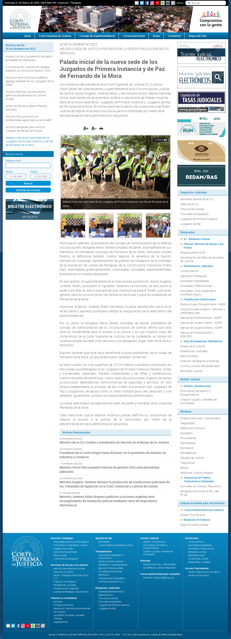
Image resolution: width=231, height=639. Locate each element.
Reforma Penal (189, 356)
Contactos (174, 36)
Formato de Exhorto (63, 605)
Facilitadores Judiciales (64, 585)
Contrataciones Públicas (110, 571)
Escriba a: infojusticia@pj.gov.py (158, 577)
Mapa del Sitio (198, 36)
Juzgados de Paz (190, 224)
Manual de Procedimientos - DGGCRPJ (197, 334)
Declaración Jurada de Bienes (112, 564)
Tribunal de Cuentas (192, 209)
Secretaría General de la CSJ (197, 199)
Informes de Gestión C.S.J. (111, 581)
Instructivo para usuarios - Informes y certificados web (202, 311)
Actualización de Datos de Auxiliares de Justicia (202, 259)
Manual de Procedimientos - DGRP (200, 318)
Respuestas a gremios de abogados (71, 541)
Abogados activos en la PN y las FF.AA (199, 492)
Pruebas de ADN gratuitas (66, 588)
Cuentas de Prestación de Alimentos (71, 591)
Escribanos (187, 448)
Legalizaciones (60, 622)
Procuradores (188, 438)
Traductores (187, 463)
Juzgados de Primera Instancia (198, 219)
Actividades (104, 541)
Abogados (186, 433)
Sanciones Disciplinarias (65, 552)
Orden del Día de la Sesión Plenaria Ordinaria (26, 107)
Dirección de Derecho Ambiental (199, 361)
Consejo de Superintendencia (97, 36)
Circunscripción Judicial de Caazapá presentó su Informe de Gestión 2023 (28, 68)
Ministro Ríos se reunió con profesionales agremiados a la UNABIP (29, 118)
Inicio (180, 3)
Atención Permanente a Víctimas (69, 568)
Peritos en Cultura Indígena (196, 472)
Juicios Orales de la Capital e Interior (115, 545)
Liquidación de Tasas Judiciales (68, 615)
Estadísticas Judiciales (194, 351)
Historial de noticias (28, 190)
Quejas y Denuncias (63, 548)
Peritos (184, 467)
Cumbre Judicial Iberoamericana (199, 366)
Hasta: (34, 171)
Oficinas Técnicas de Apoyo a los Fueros (204, 245)
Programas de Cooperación (111, 578)
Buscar (28, 183)
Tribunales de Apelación (194, 214)
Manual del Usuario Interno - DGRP (201, 322)
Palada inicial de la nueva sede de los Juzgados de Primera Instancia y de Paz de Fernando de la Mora (29, 141)
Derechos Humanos (63, 572)
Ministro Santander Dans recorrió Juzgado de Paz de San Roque (25, 128)
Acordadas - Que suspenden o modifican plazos (198, 292)
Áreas (156, 36)
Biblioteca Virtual (196, 555)
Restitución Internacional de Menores (71, 608)
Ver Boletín (30, 217)
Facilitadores (188, 443)
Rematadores (188, 453)
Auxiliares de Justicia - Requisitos (200, 486)
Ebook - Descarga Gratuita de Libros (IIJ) (70, 577)
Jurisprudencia (189, 271)
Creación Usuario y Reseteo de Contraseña (198, 401)
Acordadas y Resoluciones (196, 286)
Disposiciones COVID (193, 252)
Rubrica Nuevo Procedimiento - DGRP (202, 304)
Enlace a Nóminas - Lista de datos (200, 418)
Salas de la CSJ (189, 204)
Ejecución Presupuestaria (110, 568)
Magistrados (187, 423)
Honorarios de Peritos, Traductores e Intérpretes (199, 479)
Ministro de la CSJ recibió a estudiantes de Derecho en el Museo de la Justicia (114, 442)
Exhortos (57, 601)
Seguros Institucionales (194, 524)
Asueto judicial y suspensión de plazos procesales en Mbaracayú (29, 58)
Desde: (9, 171)
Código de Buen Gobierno (111, 561)
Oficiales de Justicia (192, 458)
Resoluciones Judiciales (198, 266)
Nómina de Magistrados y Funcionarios (111, 557)
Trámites (57, 618)
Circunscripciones (134, 36)
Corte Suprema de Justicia (55, 36)
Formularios (59, 611)
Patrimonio (103, 574)
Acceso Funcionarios (193, 515)
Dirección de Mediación (64, 581)
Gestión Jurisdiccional (197, 386)
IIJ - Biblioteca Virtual (197, 239)
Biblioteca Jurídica (191, 371)
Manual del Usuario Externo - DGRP (201, 327)
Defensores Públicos (192, 428)
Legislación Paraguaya (193, 276)
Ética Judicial (59, 555)
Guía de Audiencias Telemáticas (203, 341)
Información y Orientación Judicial (70, 545)
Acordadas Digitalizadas (194, 281)
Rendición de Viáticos (197, 519)
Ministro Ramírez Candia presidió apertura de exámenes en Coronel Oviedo (26, 95)
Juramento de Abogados (65, 558)
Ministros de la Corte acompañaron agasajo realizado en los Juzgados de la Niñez (29, 81)
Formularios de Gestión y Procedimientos (195, 392)
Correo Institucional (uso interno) (204, 510)
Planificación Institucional (199, 299)
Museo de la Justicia (192, 346)
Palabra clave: (13, 160)
